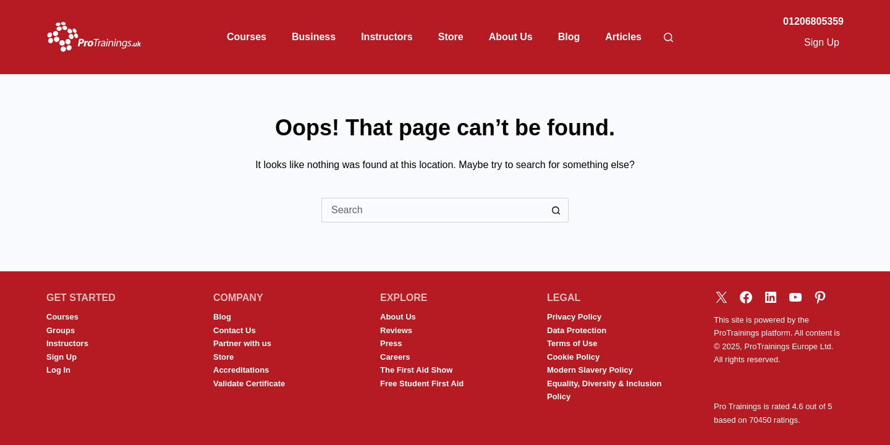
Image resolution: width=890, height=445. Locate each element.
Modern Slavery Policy (590, 370)
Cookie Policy (573, 357)
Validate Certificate (249, 383)
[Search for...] (432, 210)
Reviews (396, 330)
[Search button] (556, 210)
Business (314, 37)
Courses (246, 37)
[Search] (668, 37)
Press (391, 343)
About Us (511, 37)
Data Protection (576, 330)
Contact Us (234, 330)
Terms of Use (572, 343)
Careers (395, 357)
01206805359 (813, 21)
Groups (60, 330)
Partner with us (242, 343)
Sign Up (821, 42)
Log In (58, 370)
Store (451, 37)
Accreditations (241, 370)
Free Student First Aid (422, 383)
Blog (569, 37)
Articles (623, 37)
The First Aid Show (416, 370)
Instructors (387, 37)
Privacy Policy (574, 316)
